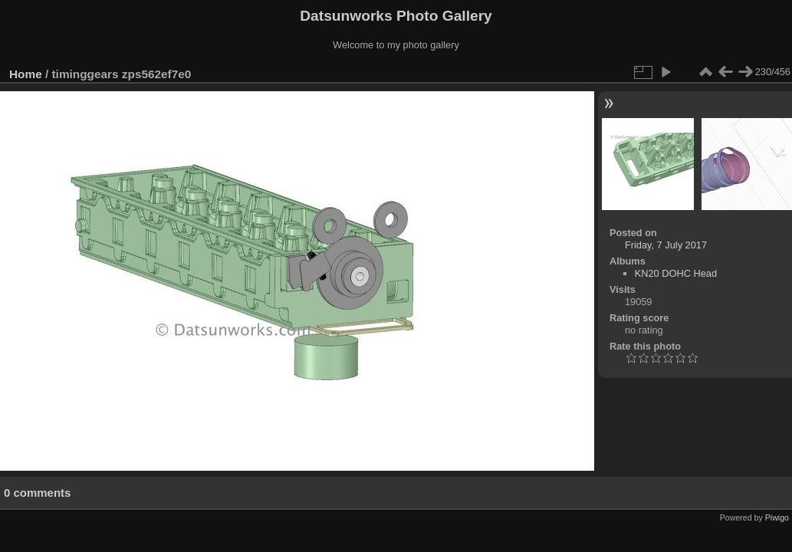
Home (25, 73)
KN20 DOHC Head (676, 273)
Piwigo (777, 517)
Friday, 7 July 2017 (666, 245)
